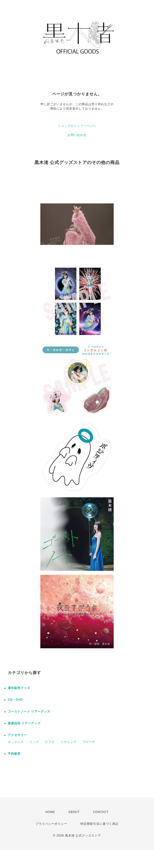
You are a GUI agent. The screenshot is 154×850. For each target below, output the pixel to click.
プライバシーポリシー (51, 823)
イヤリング (69, 742)
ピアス (50, 742)
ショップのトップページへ (77, 125)
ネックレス (16, 742)
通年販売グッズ (19, 688)
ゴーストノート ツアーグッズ (29, 711)
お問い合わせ (77, 135)
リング (34, 742)
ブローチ (88, 742)
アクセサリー (17, 735)
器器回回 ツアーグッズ (24, 723)
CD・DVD (15, 699)
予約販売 (14, 753)
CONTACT (101, 812)
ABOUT (74, 812)
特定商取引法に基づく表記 (99, 823)
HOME (50, 812)
